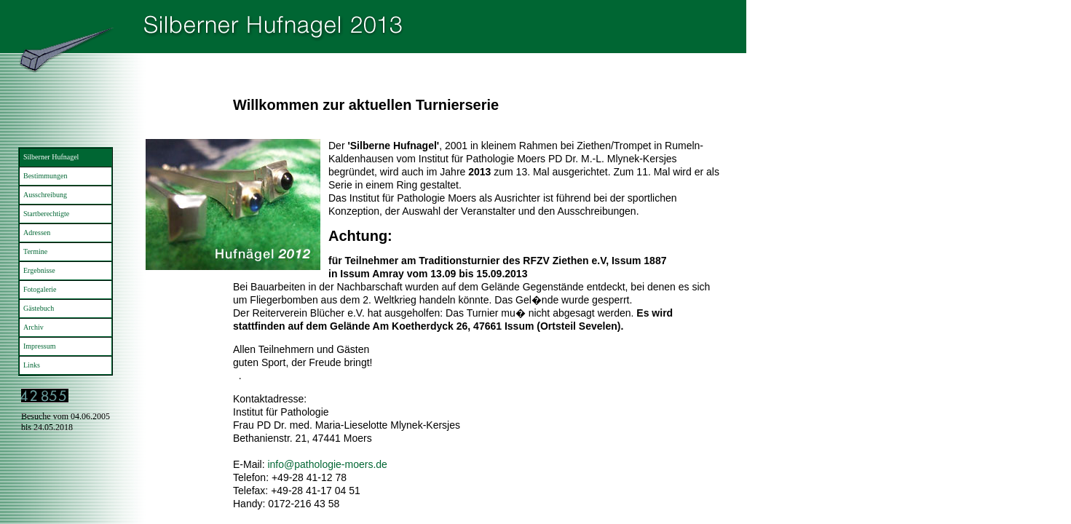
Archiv (33, 327)
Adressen (36, 233)
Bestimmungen (45, 176)
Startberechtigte (46, 214)
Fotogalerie (40, 289)
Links (31, 365)
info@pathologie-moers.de (327, 464)
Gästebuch (38, 308)
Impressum (39, 346)
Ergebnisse (39, 270)
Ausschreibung (45, 195)
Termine (35, 251)
